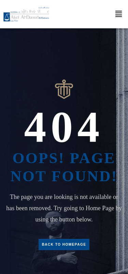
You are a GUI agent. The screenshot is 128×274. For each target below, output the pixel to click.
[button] (119, 14)
